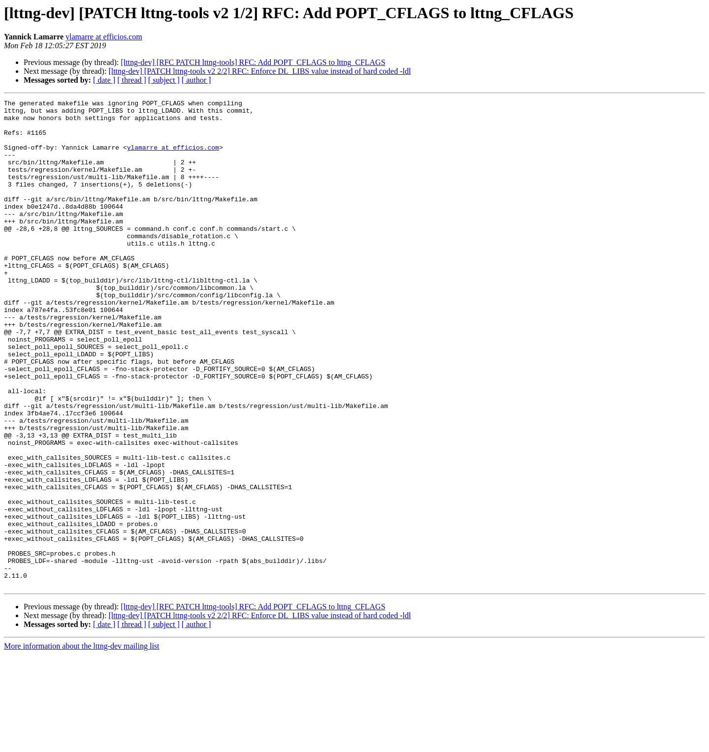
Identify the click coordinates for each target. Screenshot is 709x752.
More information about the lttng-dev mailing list (82, 743)
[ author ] (196, 80)
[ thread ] (131, 80)
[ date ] (104, 80)
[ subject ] (164, 80)
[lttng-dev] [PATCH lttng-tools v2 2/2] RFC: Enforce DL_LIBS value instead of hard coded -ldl (259, 71)
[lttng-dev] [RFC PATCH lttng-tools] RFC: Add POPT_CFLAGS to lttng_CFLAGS (253, 62)
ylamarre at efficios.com (103, 36)
